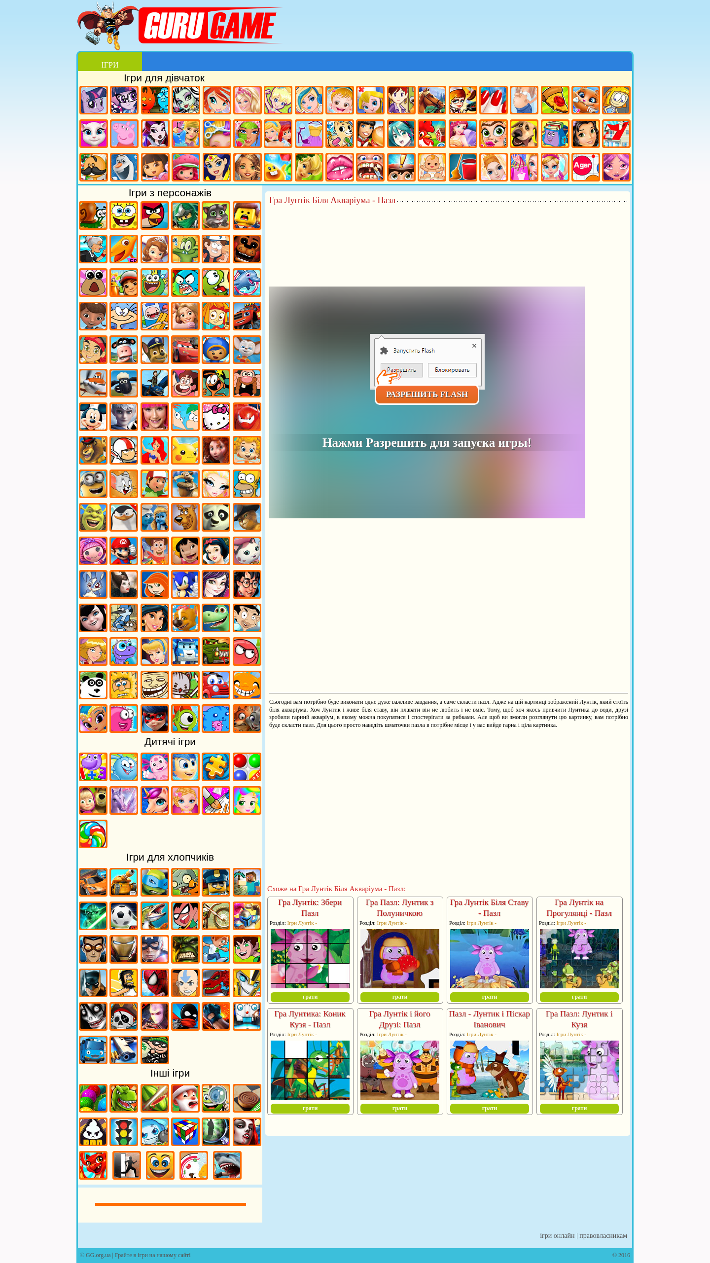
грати (310, 996)
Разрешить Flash (427, 394)
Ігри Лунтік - (302, 923)
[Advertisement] (448, 232)
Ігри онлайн (557, 1235)
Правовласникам (603, 1235)
